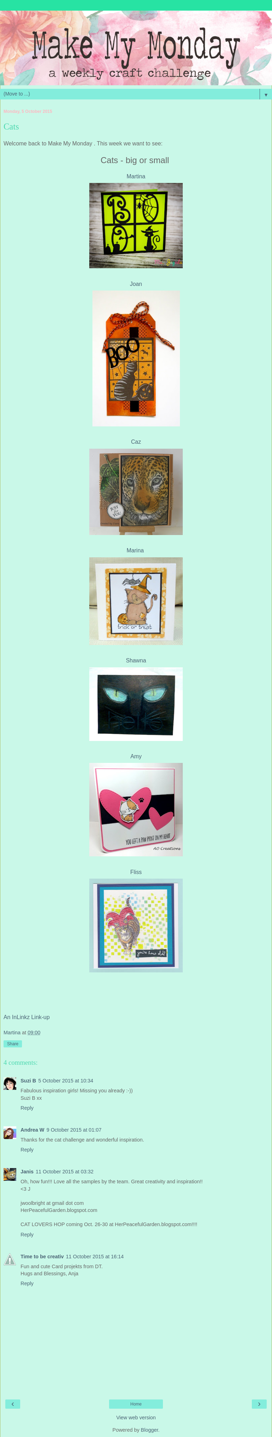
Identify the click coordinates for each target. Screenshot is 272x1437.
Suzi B (28, 1081)
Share (12, 1043)
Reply (27, 1108)
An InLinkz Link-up (27, 1017)
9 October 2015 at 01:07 (73, 1130)
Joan (136, 284)
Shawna (136, 660)
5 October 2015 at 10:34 (65, 1081)
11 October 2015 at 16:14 (95, 1256)
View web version (136, 1417)
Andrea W (32, 1130)
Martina (136, 176)
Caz (136, 442)
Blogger (149, 1430)
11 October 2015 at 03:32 (65, 1171)
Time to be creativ (42, 1256)
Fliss (136, 872)
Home (136, 1404)
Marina (136, 550)
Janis (27, 1171)
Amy (136, 756)
